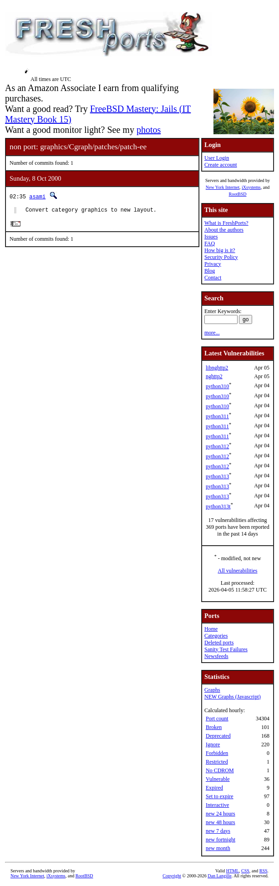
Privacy (212, 264)
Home (211, 629)
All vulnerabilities (238, 570)
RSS (263, 870)
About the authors (223, 230)
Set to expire (219, 796)
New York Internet (222, 187)
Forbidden (217, 753)
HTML (232, 870)
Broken (214, 727)
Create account (220, 165)
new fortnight (220, 839)
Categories (216, 636)
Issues (211, 236)
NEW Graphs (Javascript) (232, 697)
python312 (217, 446)
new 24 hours (220, 813)
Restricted (217, 762)
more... (212, 332)
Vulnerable (218, 779)
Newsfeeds (216, 656)
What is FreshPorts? (226, 223)
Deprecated (218, 736)
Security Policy (221, 257)
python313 (217, 476)
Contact (212, 277)
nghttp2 (214, 376)
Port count (217, 718)
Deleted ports (218, 642)
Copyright (171, 875)
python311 (217, 416)
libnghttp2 (217, 368)
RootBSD (238, 194)
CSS (245, 870)
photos (149, 130)
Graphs (212, 690)
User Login (216, 158)
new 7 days (218, 831)
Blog (209, 271)
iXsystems (251, 187)
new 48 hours (220, 822)
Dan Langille (219, 875)
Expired (214, 788)
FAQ (209, 243)
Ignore (213, 744)
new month (218, 848)
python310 (217, 386)
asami (37, 196)
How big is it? (219, 250)
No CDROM (220, 770)
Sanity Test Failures (226, 649)
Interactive (217, 805)
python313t (218, 506)
